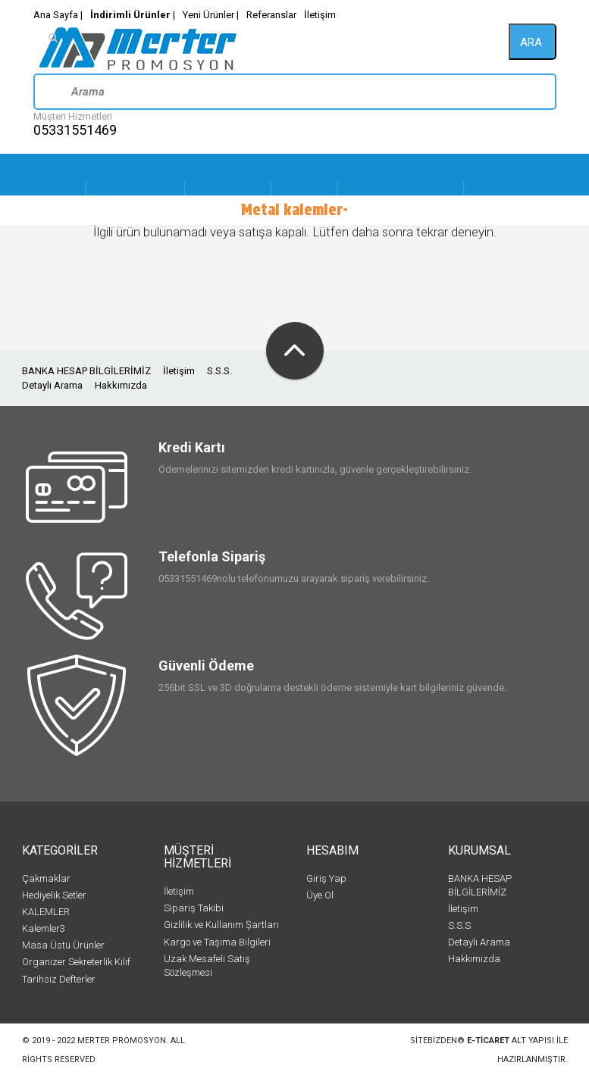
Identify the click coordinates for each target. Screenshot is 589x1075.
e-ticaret (488, 1040)
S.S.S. (219, 371)
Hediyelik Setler (54, 895)
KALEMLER (46, 911)
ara (531, 42)
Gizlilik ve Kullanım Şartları (221, 924)
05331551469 (75, 130)
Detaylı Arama (52, 385)
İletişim (320, 14)
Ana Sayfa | (58, 14)
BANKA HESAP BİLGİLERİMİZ (86, 371)
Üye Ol (320, 895)
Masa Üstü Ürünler (63, 945)
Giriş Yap (326, 878)
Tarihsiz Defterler (59, 979)
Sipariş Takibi (194, 908)
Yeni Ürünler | (211, 14)
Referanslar (271, 14)
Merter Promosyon (121, 1040)
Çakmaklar (46, 878)
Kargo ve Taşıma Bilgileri (217, 942)
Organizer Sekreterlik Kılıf (76, 961)
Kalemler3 (43, 928)
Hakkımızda (121, 385)
